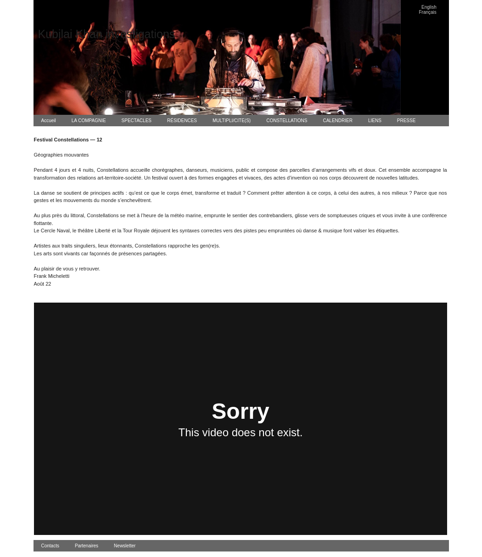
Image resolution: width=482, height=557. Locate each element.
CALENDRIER (337, 120)
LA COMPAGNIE (89, 120)
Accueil (48, 120)
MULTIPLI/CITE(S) (232, 120)
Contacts (50, 545)
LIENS (374, 120)
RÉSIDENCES (182, 120)
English (429, 7)
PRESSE (406, 120)
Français (428, 12)
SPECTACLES (136, 120)
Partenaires (86, 545)
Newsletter (124, 545)
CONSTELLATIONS (286, 120)
